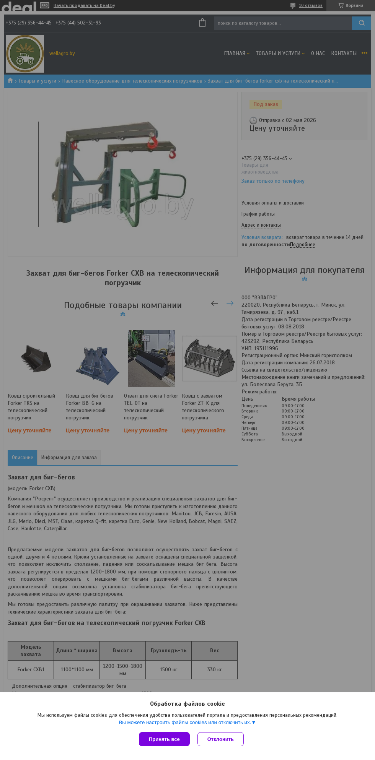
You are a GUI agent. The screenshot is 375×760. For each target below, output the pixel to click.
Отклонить (220, 739)
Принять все (164, 739)
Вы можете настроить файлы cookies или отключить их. (185, 722)
